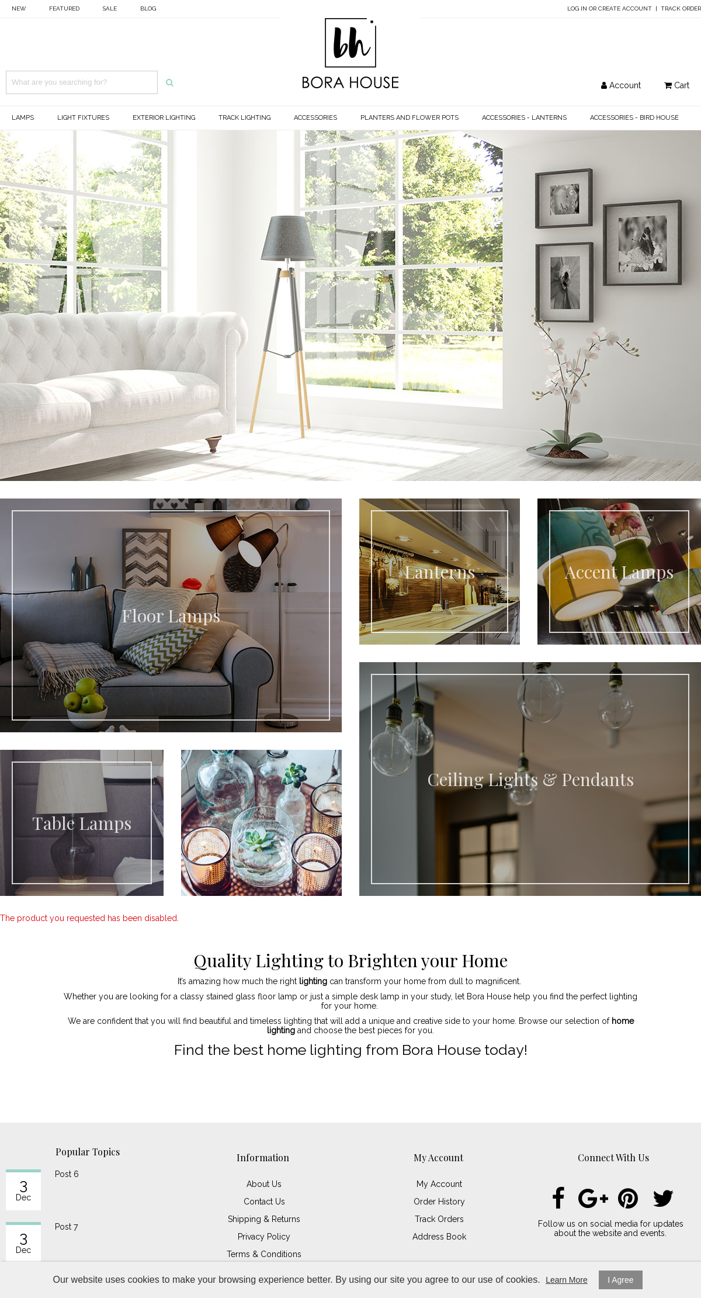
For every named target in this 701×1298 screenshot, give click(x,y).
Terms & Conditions (264, 1254)
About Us (264, 1184)
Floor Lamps (171, 615)
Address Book (439, 1236)
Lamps (23, 118)
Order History (439, 1201)
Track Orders (439, 1219)
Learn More (567, 1280)
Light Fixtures (83, 118)
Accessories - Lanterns (524, 118)
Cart (676, 85)
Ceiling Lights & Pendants (530, 779)
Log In (577, 8)
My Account (439, 1184)
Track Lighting (244, 118)
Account (621, 85)
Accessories (315, 118)
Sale (110, 8)
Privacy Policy (264, 1236)
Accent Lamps (619, 571)
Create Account (625, 8)
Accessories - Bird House (634, 118)
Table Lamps (81, 823)
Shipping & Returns (264, 1219)
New (19, 8)
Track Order (681, 8)
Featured (64, 8)
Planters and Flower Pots (409, 118)
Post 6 (67, 1174)
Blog (148, 8)
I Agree (620, 1280)
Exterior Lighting (164, 118)
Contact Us (264, 1201)
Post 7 (66, 1226)
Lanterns (439, 571)
